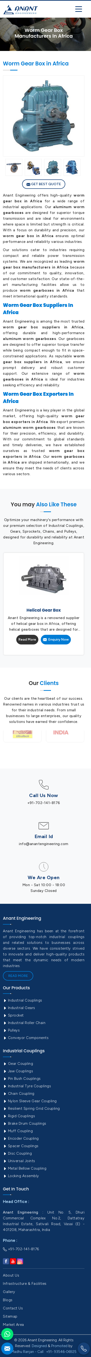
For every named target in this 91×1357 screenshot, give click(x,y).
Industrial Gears (19, 1008)
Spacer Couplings (21, 1146)
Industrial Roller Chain (24, 1023)
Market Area (13, 1324)
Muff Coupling (18, 1131)
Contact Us (13, 1308)
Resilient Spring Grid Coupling (31, 1108)
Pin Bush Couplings (22, 1078)
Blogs (8, 1300)
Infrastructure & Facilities (25, 1283)
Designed (39, 1346)
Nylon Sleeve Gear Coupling (30, 1101)
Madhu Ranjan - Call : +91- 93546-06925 (43, 1352)
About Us (11, 1275)
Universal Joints (19, 1161)
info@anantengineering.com (43, 844)
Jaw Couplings (18, 1071)
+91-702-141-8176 (43, 803)
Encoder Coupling (21, 1138)
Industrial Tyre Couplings (27, 1086)
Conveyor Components (26, 1038)
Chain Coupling (18, 1093)
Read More (27, 639)
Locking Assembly (21, 1176)
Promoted (59, 1346)
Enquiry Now (56, 639)
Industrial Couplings (22, 1000)
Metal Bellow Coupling (24, 1168)
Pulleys (11, 1030)
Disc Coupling (17, 1153)
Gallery (9, 1292)
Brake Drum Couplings (24, 1123)
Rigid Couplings (19, 1116)
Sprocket (13, 1015)
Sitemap (10, 1316)
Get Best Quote (43, 184)
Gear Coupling (18, 1063)
